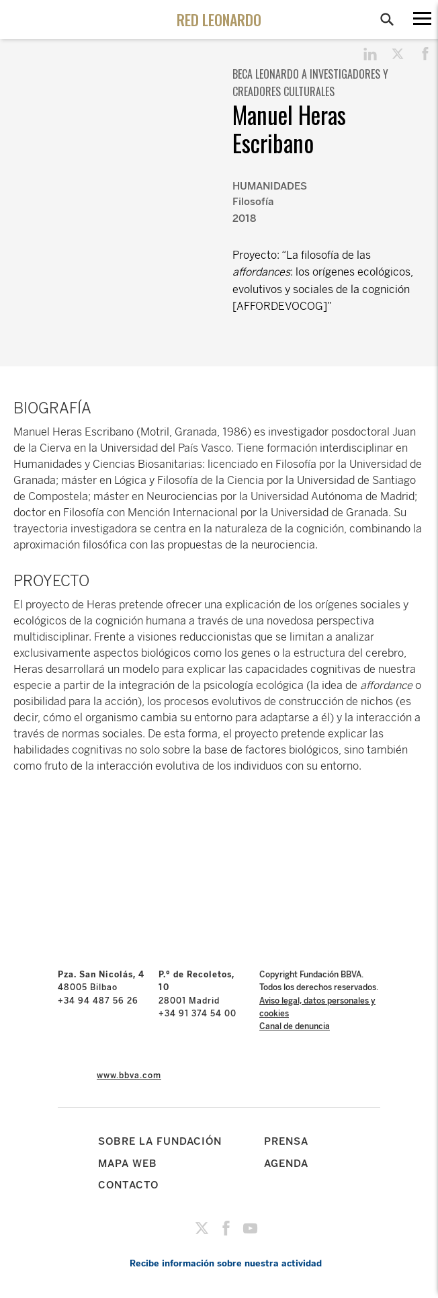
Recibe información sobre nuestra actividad (226, 1263)
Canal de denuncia (294, 1026)
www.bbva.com (129, 1075)
